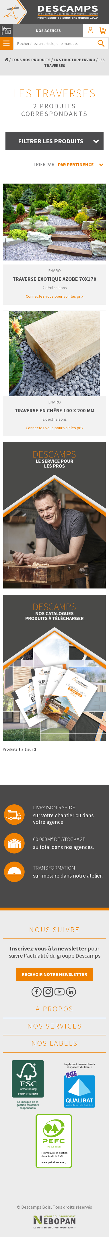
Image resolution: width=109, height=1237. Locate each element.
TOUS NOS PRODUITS (30, 59)
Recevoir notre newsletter (54, 974)
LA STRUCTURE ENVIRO (74, 59)
